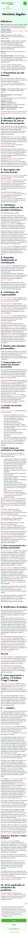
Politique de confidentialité (14, 932)
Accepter (14, 920)
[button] (26, 904)
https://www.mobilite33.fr (18, 31)
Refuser (14, 925)
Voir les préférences (14, 929)
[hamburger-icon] (25, 3)
